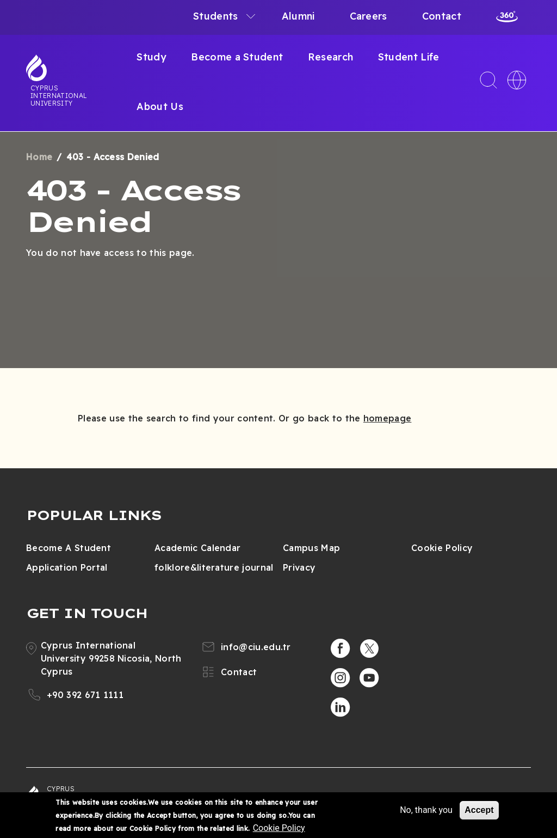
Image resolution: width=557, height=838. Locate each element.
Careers (368, 16)
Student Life (409, 57)
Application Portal (67, 567)
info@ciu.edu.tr (256, 646)
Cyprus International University (58, 95)
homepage (387, 418)
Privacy (299, 567)
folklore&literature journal (214, 567)
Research (331, 57)
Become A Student (68, 547)
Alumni (298, 16)
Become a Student (237, 57)
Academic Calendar (197, 547)
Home (39, 156)
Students (215, 16)
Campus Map (311, 547)
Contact (441, 16)
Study (151, 57)
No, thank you (426, 810)
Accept (479, 810)
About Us (160, 106)
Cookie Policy (442, 547)
